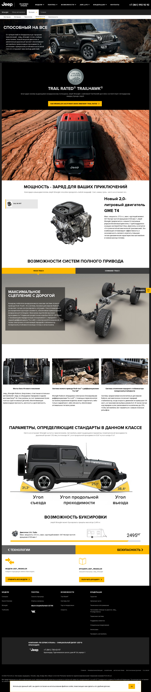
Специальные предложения (99, 625)
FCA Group (146, 670)
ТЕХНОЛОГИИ (19, 550)
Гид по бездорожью (67, 605)
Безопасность (130, 550)
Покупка (52, 5)
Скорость (64, 610)
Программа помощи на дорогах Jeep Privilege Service (103, 611)
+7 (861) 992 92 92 (139, 4)
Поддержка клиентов (97, 621)
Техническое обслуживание (99, 605)
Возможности (68, 5)
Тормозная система (97, 616)
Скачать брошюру (37, 596)
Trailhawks (5, 610)
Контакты (114, 5)
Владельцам (100, 5)
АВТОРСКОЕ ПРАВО (118, 670)
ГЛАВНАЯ (83, 670)
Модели (39, 5)
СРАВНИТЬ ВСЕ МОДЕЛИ (19, 579)
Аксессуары (94, 629)
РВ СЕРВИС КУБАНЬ (23, 5)
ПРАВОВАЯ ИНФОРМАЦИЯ (95, 670)
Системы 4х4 (65, 601)
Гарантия (93, 596)
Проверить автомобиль (98, 634)
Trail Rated (64, 596)
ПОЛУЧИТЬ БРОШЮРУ (91, 579)
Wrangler (5, 605)
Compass (5, 596)
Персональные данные (133, 670)
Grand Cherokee (7, 601)
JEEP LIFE (85, 5)
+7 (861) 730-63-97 (52, 650)
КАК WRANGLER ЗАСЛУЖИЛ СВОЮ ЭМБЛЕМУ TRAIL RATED (74, 104)
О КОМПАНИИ (108, 670)
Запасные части (95, 601)
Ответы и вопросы (37, 601)
